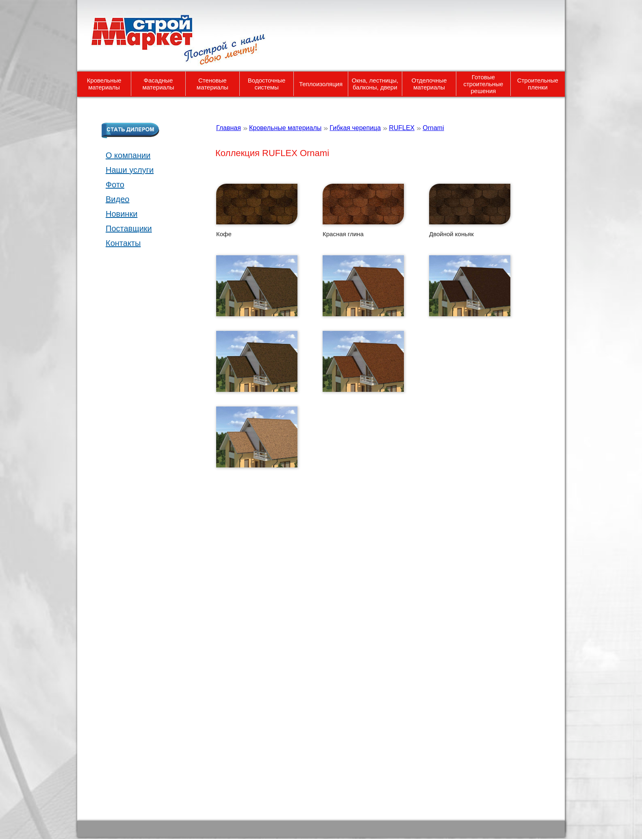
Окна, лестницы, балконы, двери (374, 84)
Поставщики (129, 228)
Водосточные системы (267, 84)
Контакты (123, 243)
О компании (128, 155)
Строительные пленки (537, 84)
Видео (117, 199)
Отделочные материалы (429, 84)
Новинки (121, 213)
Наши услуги (130, 169)
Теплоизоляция (321, 83)
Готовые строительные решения (483, 84)
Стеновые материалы (212, 84)
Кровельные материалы (104, 84)
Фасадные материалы (158, 84)
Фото (115, 184)
